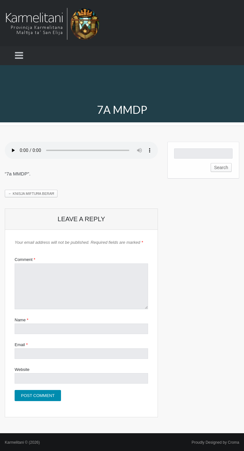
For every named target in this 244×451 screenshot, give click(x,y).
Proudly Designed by (215, 442)
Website (22, 369)
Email (21, 344)
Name (21, 320)
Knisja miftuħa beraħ (31, 193)
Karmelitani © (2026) (22, 442)
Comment (25, 259)
